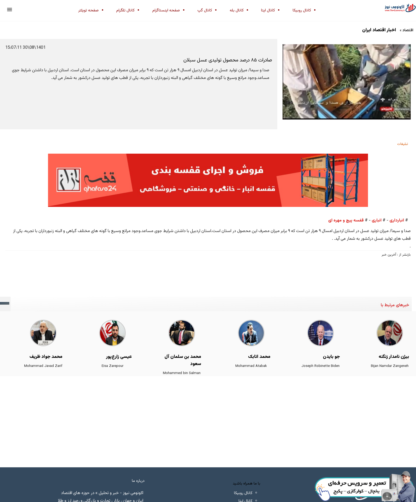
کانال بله (237, 10)
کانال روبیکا (302, 10)
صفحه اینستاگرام (166, 10)
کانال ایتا (268, 10)
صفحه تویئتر (88, 10)
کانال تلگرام (125, 10)
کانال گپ (204, 10)
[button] (9, 9)
